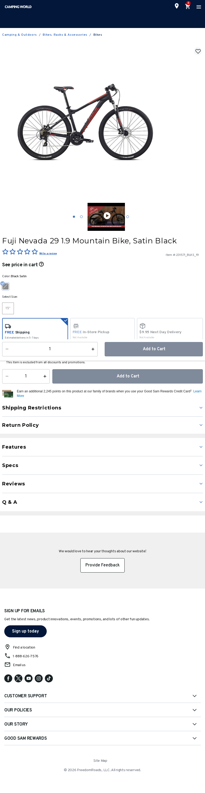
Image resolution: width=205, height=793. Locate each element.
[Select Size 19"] (8, 308)
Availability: (14, 354)
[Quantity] (26, 376)
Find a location (24, 647)
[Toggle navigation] (198, 7)
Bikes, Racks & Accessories (65, 35)
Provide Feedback (102, 565)
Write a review (48, 253)
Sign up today (25, 631)
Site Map (100, 761)
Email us (19, 665)
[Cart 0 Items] (188, 7)
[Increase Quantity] (46, 376)
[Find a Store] (176, 6)
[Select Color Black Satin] (7, 286)
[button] (109, 393)
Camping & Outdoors (19, 35)
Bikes (97, 35)
